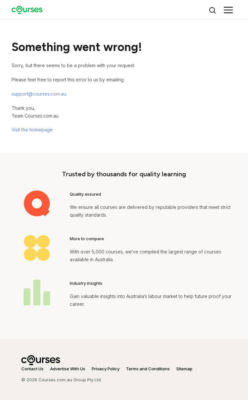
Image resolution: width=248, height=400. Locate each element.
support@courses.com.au (39, 94)
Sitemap (184, 368)
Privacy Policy (105, 368)
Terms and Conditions (148, 368)
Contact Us (32, 368)
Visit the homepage (32, 129)
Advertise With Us (67, 368)
